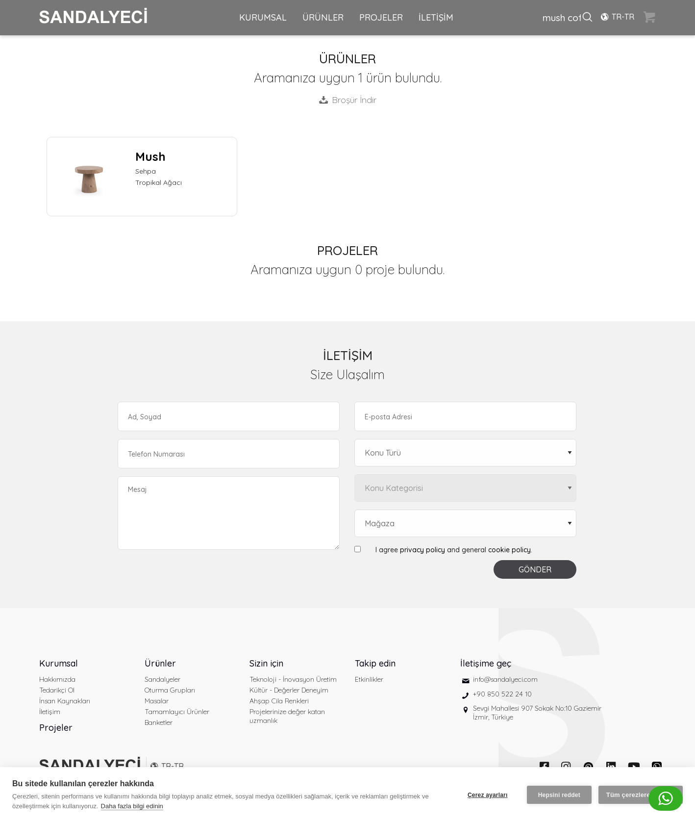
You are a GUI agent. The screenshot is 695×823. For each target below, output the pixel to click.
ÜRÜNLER (323, 17)
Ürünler (160, 663)
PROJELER (381, 17)
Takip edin (375, 663)
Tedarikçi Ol (56, 690)
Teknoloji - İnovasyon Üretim (293, 679)
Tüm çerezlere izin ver (640, 794)
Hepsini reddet (559, 795)
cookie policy (509, 549)
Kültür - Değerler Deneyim (288, 690)
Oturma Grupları (170, 690)
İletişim (49, 711)
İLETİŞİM (436, 17)
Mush (150, 156)
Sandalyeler (162, 679)
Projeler (56, 727)
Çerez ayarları (488, 795)
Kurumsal (58, 663)
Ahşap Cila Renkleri (279, 700)
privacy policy (422, 549)
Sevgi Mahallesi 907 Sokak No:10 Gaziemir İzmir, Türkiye (537, 712)
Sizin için (266, 663)
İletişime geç (485, 663)
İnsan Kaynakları (64, 700)
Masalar (157, 700)
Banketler (159, 722)
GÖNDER (535, 569)
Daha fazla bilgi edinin (132, 806)
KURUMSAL (263, 17)
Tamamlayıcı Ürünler (177, 711)
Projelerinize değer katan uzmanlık (287, 716)
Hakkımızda (57, 679)
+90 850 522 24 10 (502, 694)
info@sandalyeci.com (505, 679)
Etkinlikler (369, 679)
